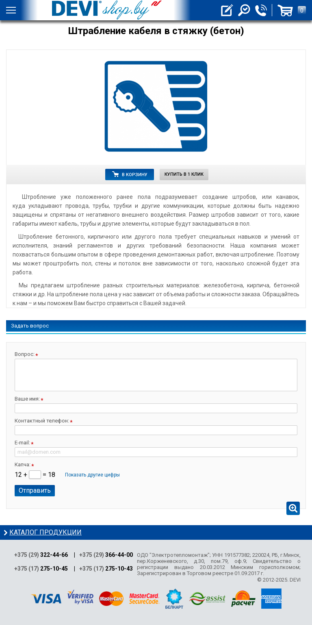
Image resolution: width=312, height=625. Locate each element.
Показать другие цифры (92, 475)
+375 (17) (41, 568)
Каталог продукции (45, 532)
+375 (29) (41, 555)
